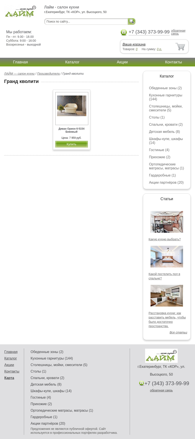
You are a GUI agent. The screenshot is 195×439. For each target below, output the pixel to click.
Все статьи (178, 332)
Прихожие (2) (159, 157)
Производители (48, 73)
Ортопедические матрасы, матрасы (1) (166, 166)
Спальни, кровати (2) (166, 124)
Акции (122, 62)
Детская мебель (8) (164, 132)
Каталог (72, 62)
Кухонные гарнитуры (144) (52, 358)
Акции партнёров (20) (166, 182)
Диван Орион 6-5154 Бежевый (72, 130)
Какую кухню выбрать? (165, 239)
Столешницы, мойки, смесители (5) (166, 108)
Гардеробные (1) (162, 175)
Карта (9, 378)
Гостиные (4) (159, 150)
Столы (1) (157, 117)
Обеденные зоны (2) (165, 88)
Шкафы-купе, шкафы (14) (51, 391)
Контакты (173, 62)
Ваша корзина (134, 44)
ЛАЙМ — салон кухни (19, 73)
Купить (71, 144)
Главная (20, 62)
